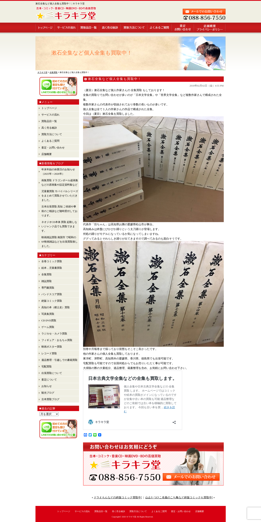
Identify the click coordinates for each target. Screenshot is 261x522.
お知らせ (46, 386)
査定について (49, 379)
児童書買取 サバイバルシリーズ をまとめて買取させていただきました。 (59, 195)
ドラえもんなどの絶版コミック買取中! (118, 497)
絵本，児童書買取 (51, 267)
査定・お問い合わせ (183, 28)
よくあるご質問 (160, 28)
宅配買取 (46, 366)
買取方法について (134, 28)
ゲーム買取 (47, 327)
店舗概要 (210, 28)
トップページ (45, 28)
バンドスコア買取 (51, 294)
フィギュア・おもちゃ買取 (56, 340)
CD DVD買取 (48, 320)
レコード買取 (49, 353)
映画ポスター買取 (51, 346)
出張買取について (51, 373)
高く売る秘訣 (110, 28)
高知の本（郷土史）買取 (55, 307)
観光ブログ (47, 392)
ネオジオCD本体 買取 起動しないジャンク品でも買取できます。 (59, 226)
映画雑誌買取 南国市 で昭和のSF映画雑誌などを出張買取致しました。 (59, 242)
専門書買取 (47, 287)
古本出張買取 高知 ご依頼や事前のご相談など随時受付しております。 (59, 211)
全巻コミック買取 (51, 261)
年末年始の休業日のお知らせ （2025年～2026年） (58, 171)
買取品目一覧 (88, 28)
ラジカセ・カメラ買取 (54, 333)
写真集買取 (47, 313)
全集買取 (46, 274)
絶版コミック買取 (51, 300)
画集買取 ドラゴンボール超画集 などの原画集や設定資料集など (59, 182)
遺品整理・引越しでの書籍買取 (59, 359)
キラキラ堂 (131, 517)
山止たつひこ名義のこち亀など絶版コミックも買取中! (179, 497)
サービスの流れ (66, 28)
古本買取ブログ (50, 399)
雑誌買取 (46, 281)
